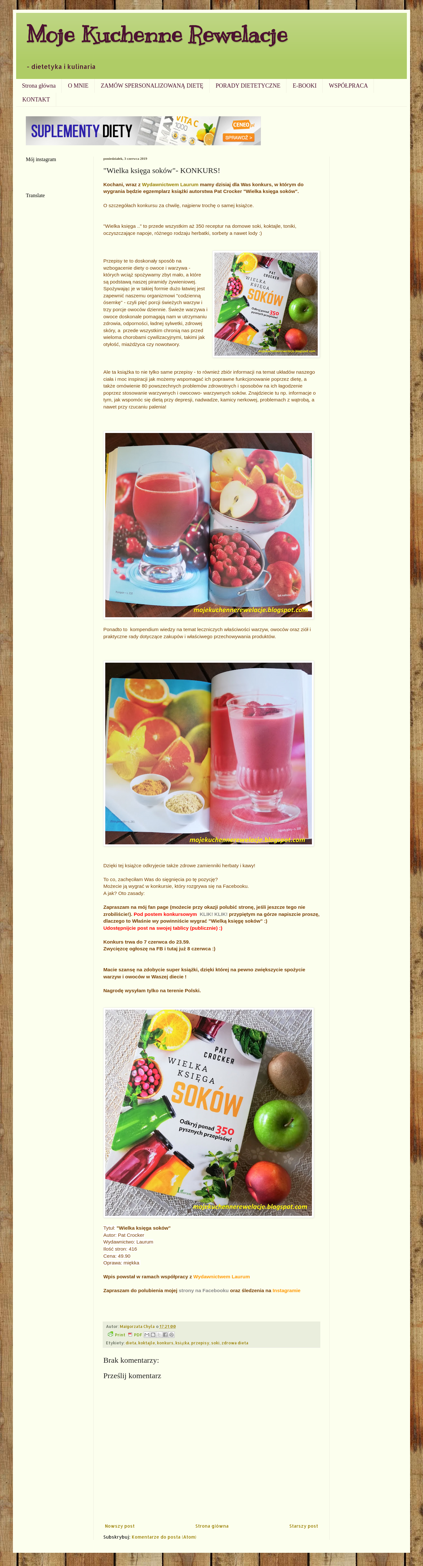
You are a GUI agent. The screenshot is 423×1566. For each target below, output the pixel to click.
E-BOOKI (304, 85)
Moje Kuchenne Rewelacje (156, 34)
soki (215, 1342)
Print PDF (125, 1334)
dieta (131, 1342)
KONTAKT (36, 99)
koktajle (146, 1342)
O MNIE (78, 85)
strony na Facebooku (204, 1290)
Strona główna (39, 85)
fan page (159, 907)
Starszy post (303, 1526)
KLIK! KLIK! (213, 914)
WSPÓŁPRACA (348, 85)
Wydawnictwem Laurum (170, 184)
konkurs (165, 1342)
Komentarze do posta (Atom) (164, 1537)
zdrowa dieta (235, 1342)
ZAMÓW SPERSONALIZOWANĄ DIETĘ (152, 85)
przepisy (200, 1342)
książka (182, 1342)
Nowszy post (120, 1526)
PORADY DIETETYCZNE (248, 85)
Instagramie (286, 1290)
